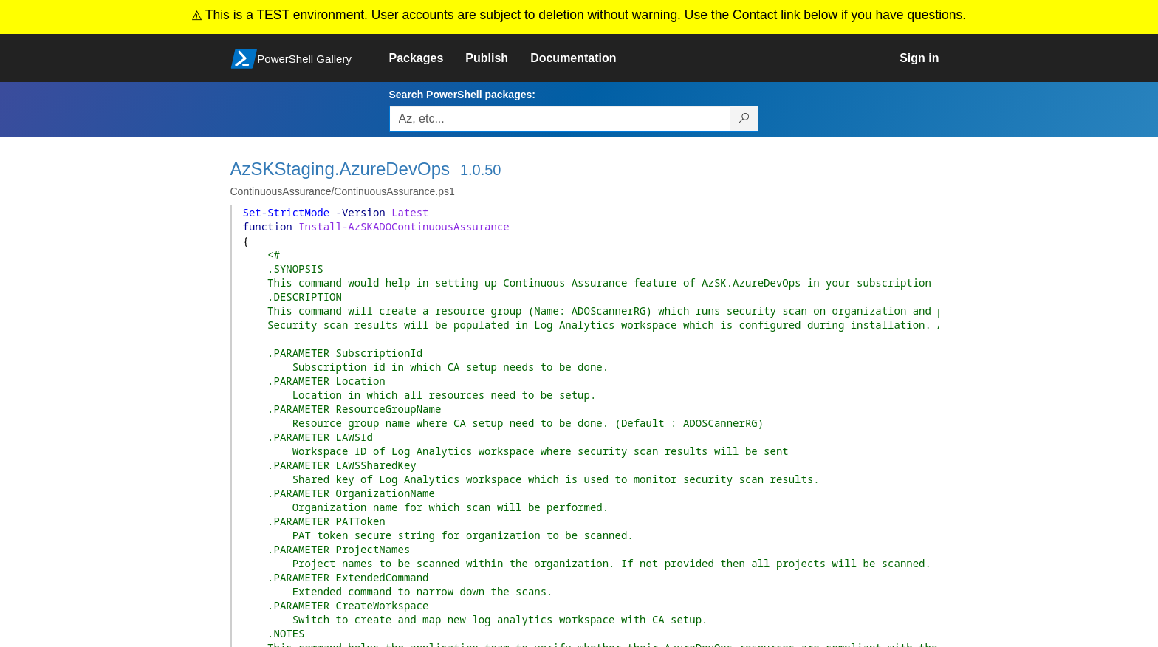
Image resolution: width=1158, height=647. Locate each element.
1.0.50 (480, 170)
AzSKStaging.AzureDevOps (340, 169)
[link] (427, 58)
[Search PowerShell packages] (744, 119)
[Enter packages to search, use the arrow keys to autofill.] (559, 119)
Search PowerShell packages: (462, 94)
